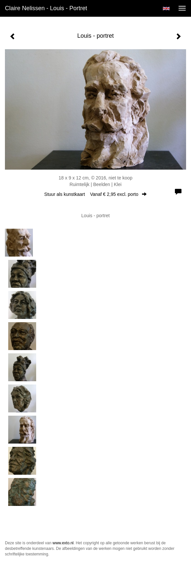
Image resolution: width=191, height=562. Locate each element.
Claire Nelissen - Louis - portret (46, 8)
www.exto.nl (63, 543)
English (166, 8)
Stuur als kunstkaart (95, 194)
